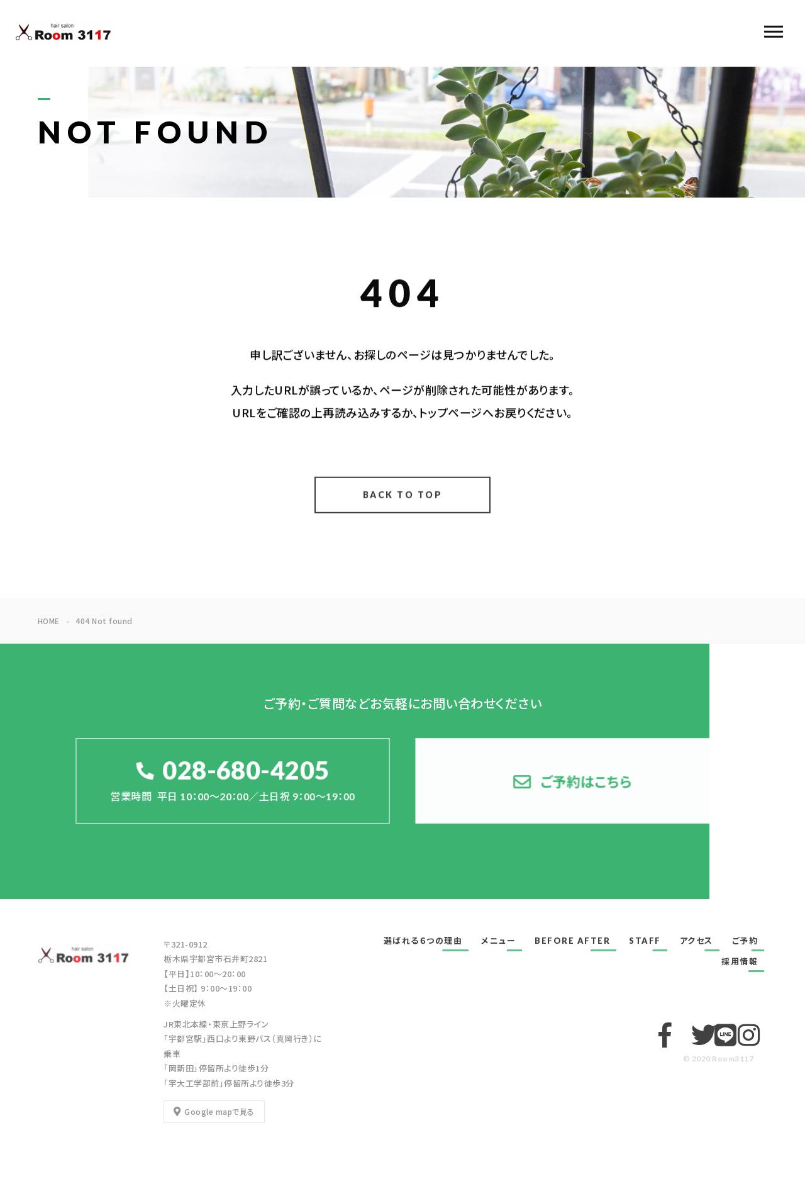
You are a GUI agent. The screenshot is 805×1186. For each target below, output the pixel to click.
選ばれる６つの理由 (423, 941)
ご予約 (745, 941)
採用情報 (739, 961)
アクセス (696, 941)
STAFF (645, 941)
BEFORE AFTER (572, 941)
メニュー (498, 941)
